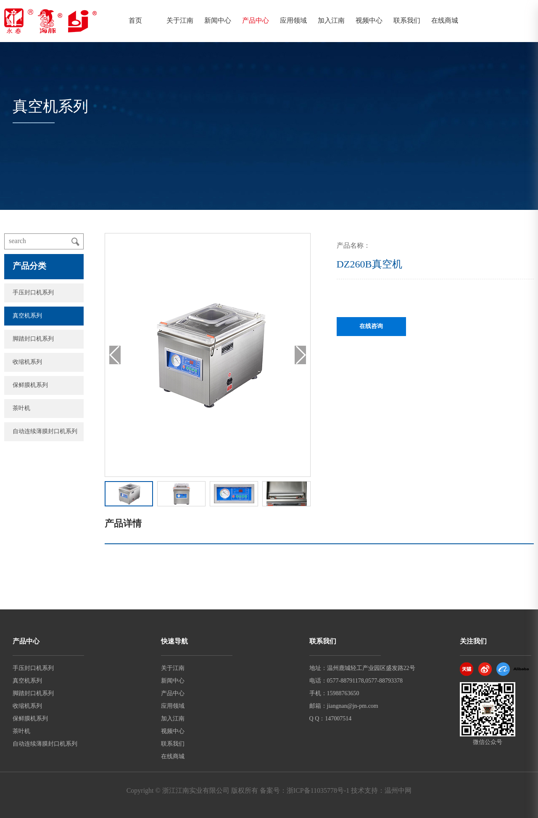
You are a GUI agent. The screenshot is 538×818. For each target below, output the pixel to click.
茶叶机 (21, 408)
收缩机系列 (27, 362)
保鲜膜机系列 (30, 385)
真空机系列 (27, 316)
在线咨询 (371, 326)
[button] (300, 355)
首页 (135, 20)
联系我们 (406, 20)
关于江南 (179, 20)
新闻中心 (217, 20)
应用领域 (293, 20)
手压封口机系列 (33, 293)
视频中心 (369, 20)
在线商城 (444, 20)
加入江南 (331, 20)
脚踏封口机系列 (33, 339)
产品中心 (255, 20)
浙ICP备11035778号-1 (318, 790)
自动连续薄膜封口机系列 (45, 432)
